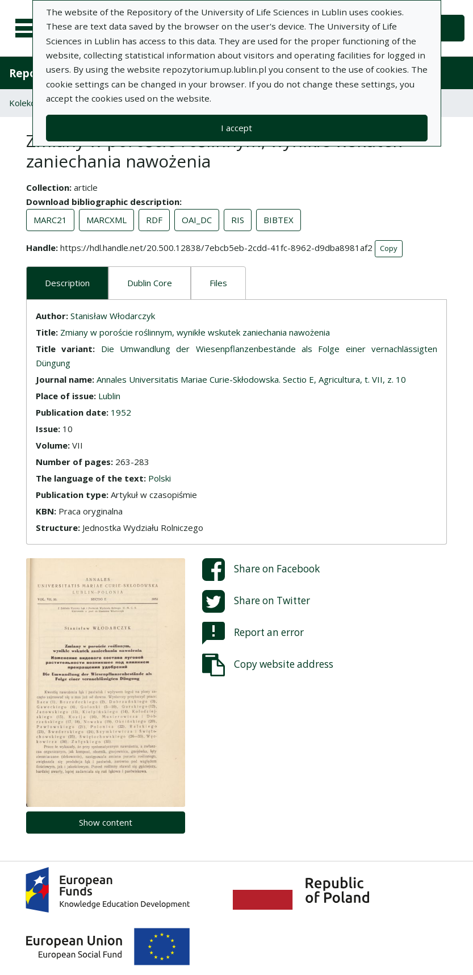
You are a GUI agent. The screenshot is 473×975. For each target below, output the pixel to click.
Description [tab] (67, 282)
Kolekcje (25, 102)
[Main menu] (30, 28)
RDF (154, 219)
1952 (121, 412)
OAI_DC (197, 219)
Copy (388, 248)
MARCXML (106, 219)
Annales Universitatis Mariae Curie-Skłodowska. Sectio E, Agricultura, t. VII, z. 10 (251, 379)
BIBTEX (278, 219)
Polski (159, 478)
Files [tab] (218, 282)
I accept (236, 127)
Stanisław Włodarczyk (112, 315)
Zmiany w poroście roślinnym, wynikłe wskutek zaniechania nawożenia (195, 332)
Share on (261, 569)
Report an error (253, 633)
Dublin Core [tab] (149, 282)
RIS (237, 219)
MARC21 (50, 219)
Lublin (109, 395)
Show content (105, 822)
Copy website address (267, 665)
